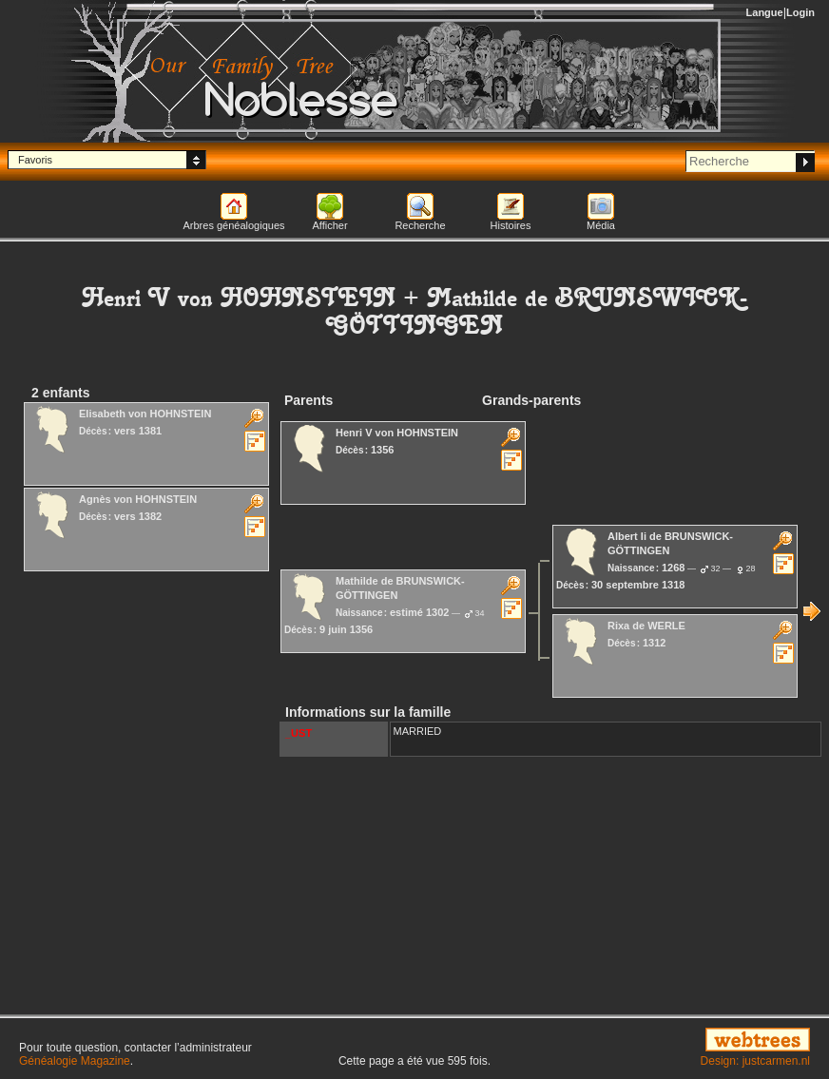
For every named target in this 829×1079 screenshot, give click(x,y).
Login (800, 12)
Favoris (35, 159)
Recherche (420, 225)
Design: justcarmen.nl (755, 1061)
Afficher (329, 225)
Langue (764, 12)
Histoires (511, 225)
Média (601, 225)
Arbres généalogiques (233, 225)
